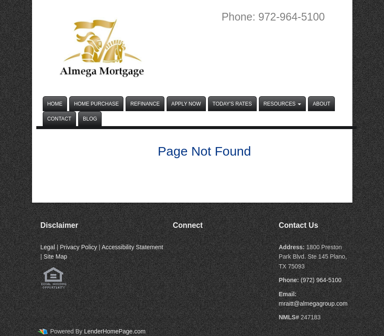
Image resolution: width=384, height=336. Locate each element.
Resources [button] (283, 104)
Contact (59, 119)
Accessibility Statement (132, 247)
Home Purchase (96, 104)
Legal (48, 247)
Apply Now (186, 104)
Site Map (55, 256)
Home (55, 104)
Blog (90, 119)
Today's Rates (232, 104)
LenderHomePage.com (115, 331)
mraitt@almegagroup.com (313, 303)
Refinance (145, 104)
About (321, 104)
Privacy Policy (78, 247)
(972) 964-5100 (321, 280)
